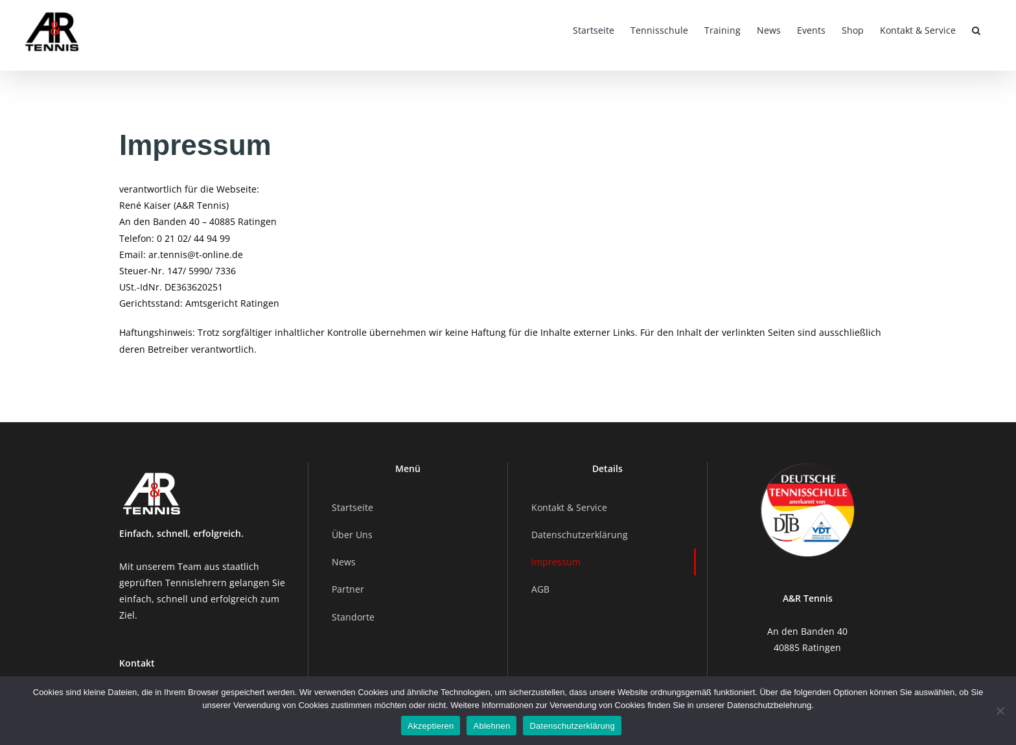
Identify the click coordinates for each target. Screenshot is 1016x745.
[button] (976, 29)
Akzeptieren (431, 726)
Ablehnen (491, 726)
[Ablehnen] (999, 710)
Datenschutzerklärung (571, 726)
